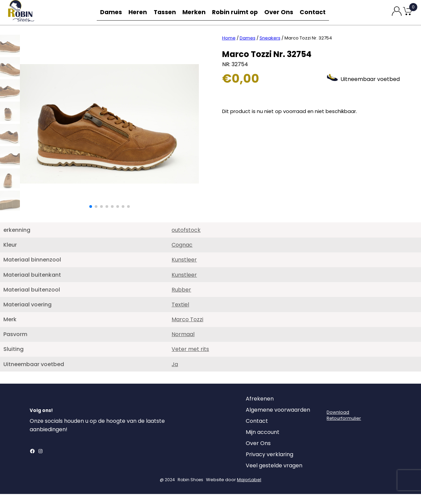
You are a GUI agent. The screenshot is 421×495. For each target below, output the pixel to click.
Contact (314, 12)
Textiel (180, 305)
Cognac (182, 246)
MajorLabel (249, 480)
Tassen (166, 12)
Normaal (183, 335)
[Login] (333, 401)
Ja (175, 365)
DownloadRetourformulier (344, 416)
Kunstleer (184, 261)
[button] (90, 207)
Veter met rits (190, 350)
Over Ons (279, 12)
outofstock (186, 231)
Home (229, 39)
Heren (138, 12)
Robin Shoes (190, 481)
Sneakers (270, 39)
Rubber (181, 291)
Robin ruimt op (237, 12)
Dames (109, 12)
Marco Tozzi (187, 320)
